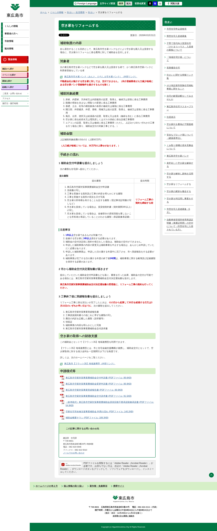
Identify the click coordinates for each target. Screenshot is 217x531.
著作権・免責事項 (98, 486)
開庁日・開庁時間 (10, 103)
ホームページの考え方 (47, 486)
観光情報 (9, 48)
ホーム (43, 12)
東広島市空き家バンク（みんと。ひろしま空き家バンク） (93, 76)
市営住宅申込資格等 (177, 29)
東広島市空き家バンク (178, 156)
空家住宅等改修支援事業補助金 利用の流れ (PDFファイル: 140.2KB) (99, 411)
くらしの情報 (11, 26)
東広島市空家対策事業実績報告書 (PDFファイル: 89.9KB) (94, 390)
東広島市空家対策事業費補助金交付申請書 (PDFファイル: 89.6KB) (98, 378)
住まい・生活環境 (76, 12)
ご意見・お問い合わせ (12, 93)
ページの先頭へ (211, 475)
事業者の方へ (11, 33)
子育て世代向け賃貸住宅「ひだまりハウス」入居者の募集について (180, 46)
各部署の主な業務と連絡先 (123, 516)
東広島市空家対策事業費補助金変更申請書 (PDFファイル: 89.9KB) (98, 384)
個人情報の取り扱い (74, 486)
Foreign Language (87, 3)
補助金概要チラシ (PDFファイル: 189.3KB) (87, 417)
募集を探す (7, 81)
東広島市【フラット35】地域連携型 (82, 363)
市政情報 (9, 41)
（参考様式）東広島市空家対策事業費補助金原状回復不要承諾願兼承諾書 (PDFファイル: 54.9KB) (110, 404)
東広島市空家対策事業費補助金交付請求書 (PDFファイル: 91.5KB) (98, 396)
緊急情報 (12, 59)
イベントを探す (9, 75)
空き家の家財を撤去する (179, 191)
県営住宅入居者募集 (177, 36)
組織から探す (8, 87)
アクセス (6, 98)
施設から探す (8, 69)
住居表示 (171, 117)
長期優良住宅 (173, 68)
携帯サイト (118, 486)
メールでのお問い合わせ (73, 453)
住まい (91, 12)
